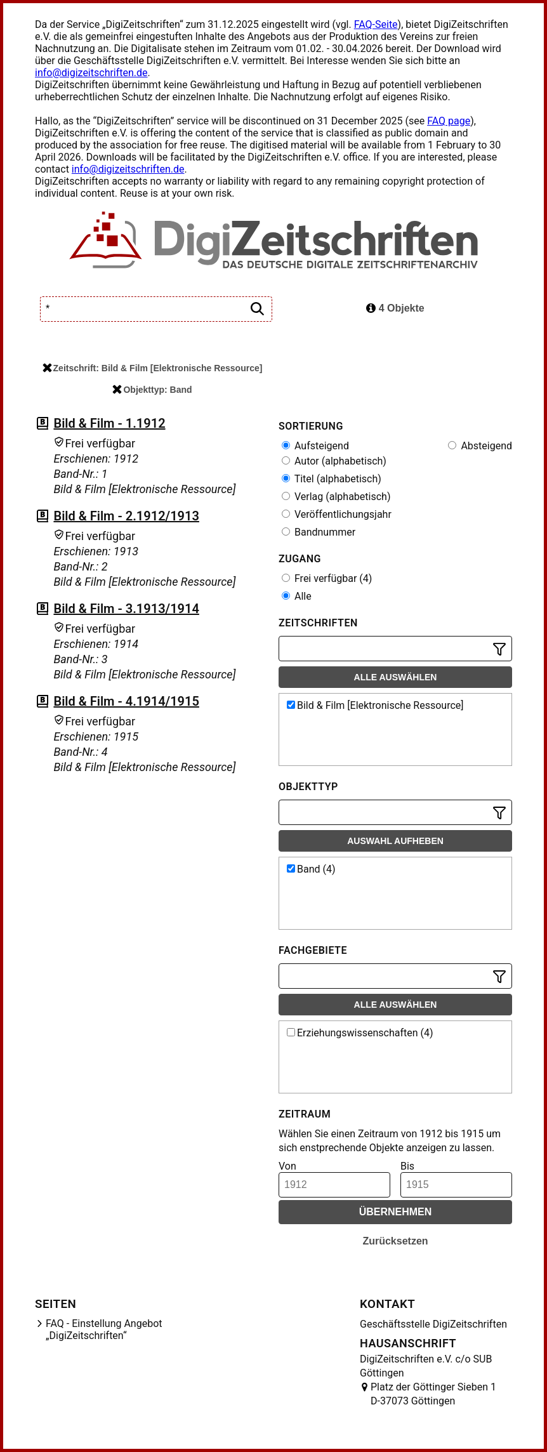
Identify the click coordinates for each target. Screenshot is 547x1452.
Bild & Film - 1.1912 (109, 423)
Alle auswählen (395, 677)
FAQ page (448, 121)
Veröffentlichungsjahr (337, 514)
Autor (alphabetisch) (334, 461)
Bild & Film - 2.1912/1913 (126, 516)
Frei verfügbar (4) (327, 578)
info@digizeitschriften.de (91, 73)
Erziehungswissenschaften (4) (360, 1033)
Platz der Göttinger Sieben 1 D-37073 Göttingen (433, 1394)
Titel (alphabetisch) (331, 479)
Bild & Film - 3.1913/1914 (126, 608)
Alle (297, 596)
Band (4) (311, 869)
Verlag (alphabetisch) (336, 497)
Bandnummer (318, 532)
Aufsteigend (315, 446)
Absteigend (480, 446)
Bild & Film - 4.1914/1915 (126, 701)
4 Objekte (395, 308)
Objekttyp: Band (152, 390)
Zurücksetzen (395, 1241)
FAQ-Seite (376, 24)
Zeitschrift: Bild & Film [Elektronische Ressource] (153, 368)
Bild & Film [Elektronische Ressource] (375, 705)
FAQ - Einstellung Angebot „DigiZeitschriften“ (104, 1329)
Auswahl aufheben (395, 841)
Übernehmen (395, 1211)
